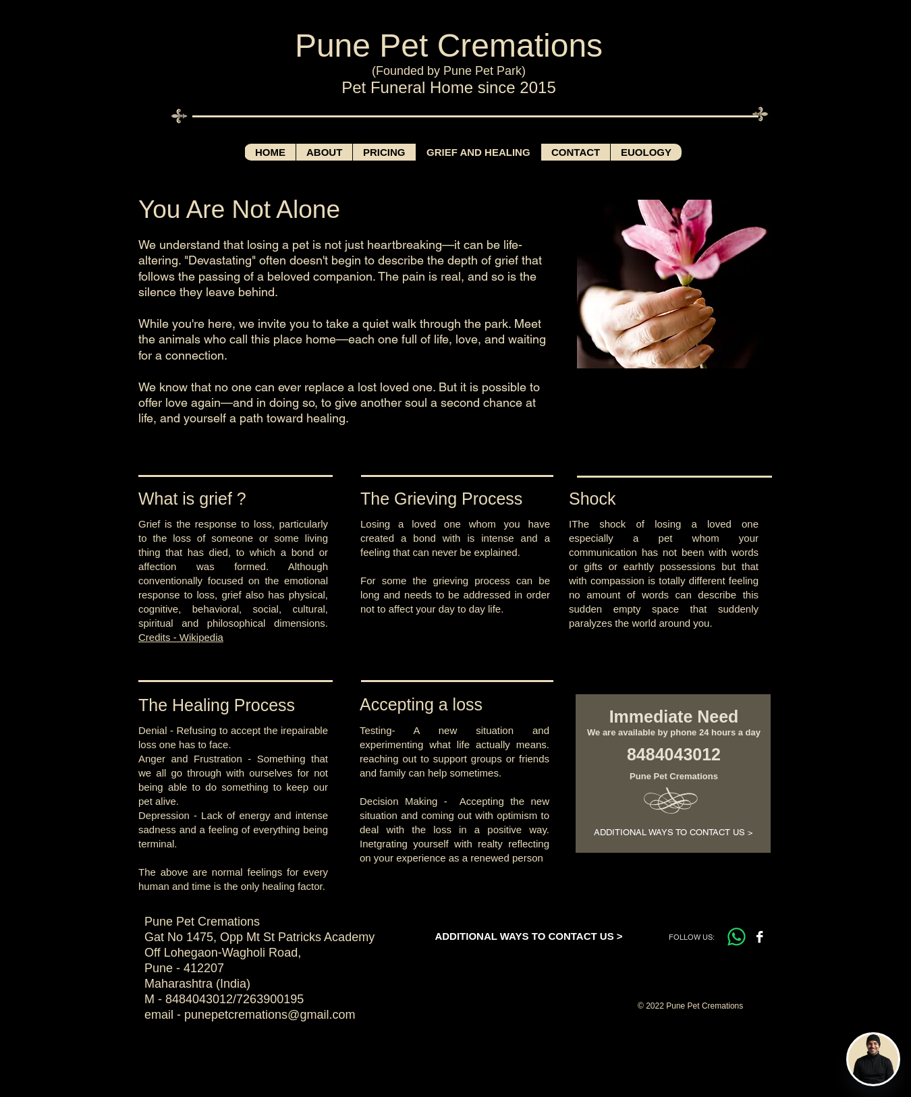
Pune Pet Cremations (449, 45)
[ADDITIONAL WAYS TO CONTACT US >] (673, 833)
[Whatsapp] (736, 937)
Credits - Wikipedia (180, 637)
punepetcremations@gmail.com (269, 1014)
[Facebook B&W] (759, 937)
